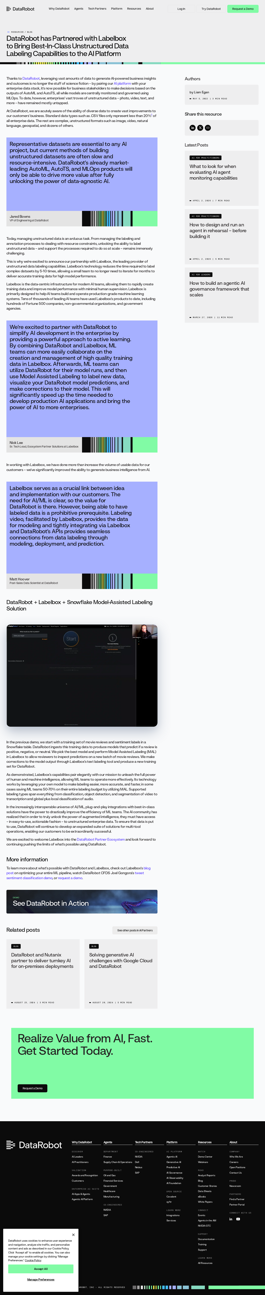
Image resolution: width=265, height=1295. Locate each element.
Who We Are (236, 1156)
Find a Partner (237, 1199)
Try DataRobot (211, 8)
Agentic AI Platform (82, 1199)
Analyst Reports (206, 1175)
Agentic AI (172, 1156)
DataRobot (31, 78)
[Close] (73, 1234)
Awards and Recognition (85, 1175)
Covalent (171, 1196)
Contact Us (235, 1172)
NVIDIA (107, 1210)
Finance (108, 1156)
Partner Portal (237, 1204)
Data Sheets (204, 1191)
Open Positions (237, 1167)
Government (110, 1186)
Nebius (138, 1167)
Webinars (203, 1162)
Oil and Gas (110, 1175)
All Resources (205, 1263)
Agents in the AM (207, 1220)
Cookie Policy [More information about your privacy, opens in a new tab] (33, 1260)
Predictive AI (173, 1167)
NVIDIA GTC (204, 1225)
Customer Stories (207, 1186)
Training (202, 1244)
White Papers (205, 1201)
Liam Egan (201, 92)
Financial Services (113, 1180)
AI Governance (174, 1172)
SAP (106, 1215)
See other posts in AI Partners (134, 930)
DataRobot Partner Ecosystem (101, 839)
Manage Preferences (41, 1279)
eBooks (202, 1196)
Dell (137, 1162)
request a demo (70, 878)
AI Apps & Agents (81, 1194)
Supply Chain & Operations (118, 1162)
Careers (233, 1162)
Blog (200, 1180)
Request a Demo (243, 8)
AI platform (122, 83)
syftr (169, 1201)
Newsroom (235, 1186)
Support (202, 1249)
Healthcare (109, 1191)
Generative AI (174, 1162)
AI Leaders (77, 1156)
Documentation (206, 1239)
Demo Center (205, 1156)
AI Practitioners (80, 1162)
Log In (181, 8)
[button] (59, 8)
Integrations (173, 1215)
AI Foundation (174, 1183)
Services (171, 1220)
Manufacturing (111, 1196)
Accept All (41, 1269)
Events (201, 1215)
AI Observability (175, 1178)
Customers (78, 1180)
